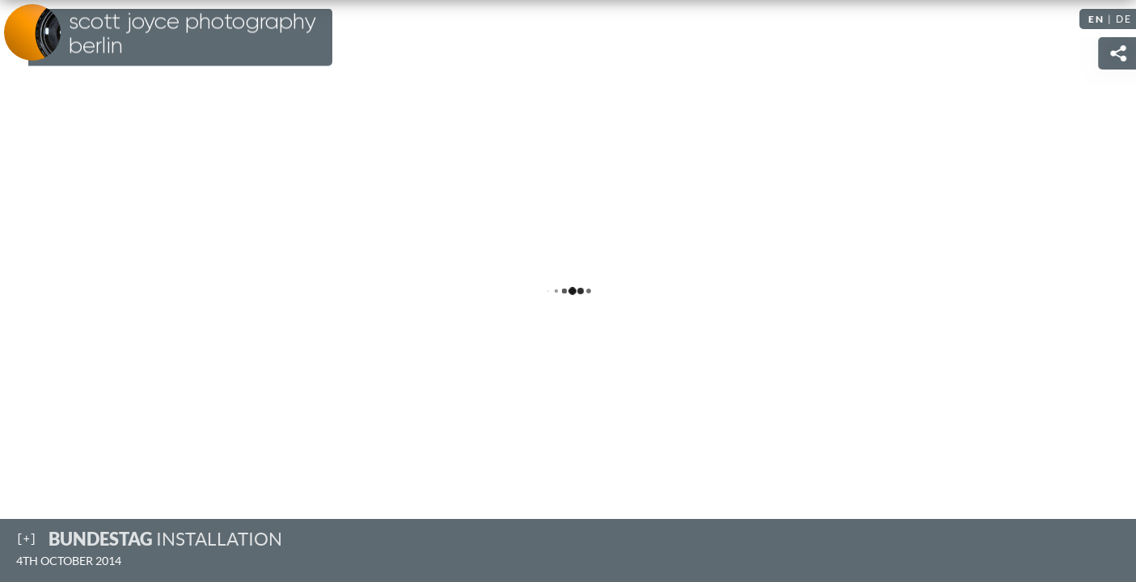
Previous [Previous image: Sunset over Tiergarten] (28, 291)
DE (1124, 19)
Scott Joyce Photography (192, 34)
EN (1096, 19)
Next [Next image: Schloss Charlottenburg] (1107, 291)
